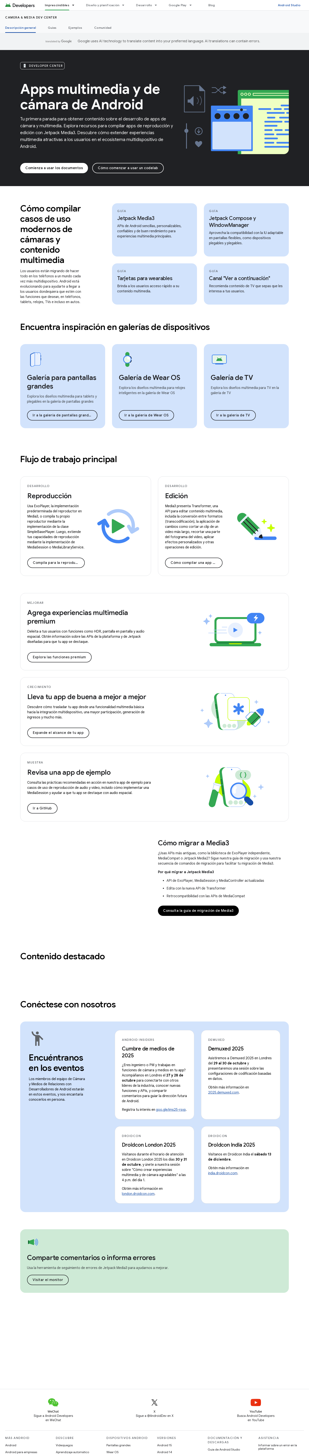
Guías (52, 28)
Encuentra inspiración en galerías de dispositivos (115, 327)
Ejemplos (75, 28)
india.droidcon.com (222, 1173)
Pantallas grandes (118, 1445)
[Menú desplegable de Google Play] (192, 5)
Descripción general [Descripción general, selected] (20, 28)
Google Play (178, 5)
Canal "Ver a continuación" (239, 278)
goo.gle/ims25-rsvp (171, 1110)
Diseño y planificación (103, 5)
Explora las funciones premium (59, 657)
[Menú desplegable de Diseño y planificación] (125, 5)
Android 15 (164, 1445)
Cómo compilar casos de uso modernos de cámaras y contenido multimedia (50, 234)
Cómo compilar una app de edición (197, 563)
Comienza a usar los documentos (54, 168)
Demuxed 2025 (226, 1049)
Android (10, 1445)
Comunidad (102, 28)
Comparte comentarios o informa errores (91, 1257)
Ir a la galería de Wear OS (146, 415)
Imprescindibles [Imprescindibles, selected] (57, 5)
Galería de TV (232, 377)
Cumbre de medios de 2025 (148, 1052)
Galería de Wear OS (149, 377)
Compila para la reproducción (59, 563)
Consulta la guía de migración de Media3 (198, 911)
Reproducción (49, 496)
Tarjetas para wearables (144, 278)
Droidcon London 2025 (149, 1145)
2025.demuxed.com (223, 1092)
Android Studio (289, 5)
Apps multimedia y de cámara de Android (90, 96)
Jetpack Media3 (135, 218)
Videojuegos (64, 1445)
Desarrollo (144, 5)
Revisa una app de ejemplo (69, 772)
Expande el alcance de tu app (58, 733)
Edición (176, 496)
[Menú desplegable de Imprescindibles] (75, 5)
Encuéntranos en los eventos (56, 1062)
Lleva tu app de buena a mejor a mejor (86, 696)
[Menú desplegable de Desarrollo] (158, 5)
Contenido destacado (62, 956)
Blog (211, 5)
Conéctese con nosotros (68, 1004)
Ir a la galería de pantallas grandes (63, 415)
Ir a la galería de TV (233, 415)
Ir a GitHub (42, 808)
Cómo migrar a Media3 (193, 843)
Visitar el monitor (48, 1280)
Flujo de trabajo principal (68, 459)
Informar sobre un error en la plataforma (277, 1447)
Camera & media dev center (31, 17)
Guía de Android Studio (224, 1449)
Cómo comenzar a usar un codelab (128, 168)
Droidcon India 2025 (231, 1145)
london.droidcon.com (138, 1194)
